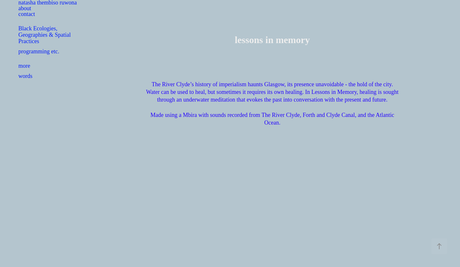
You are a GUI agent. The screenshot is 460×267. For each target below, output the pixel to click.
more (24, 66)
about (25, 8)
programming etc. (39, 51)
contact (27, 14)
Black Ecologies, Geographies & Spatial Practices (45, 34)
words (26, 76)
